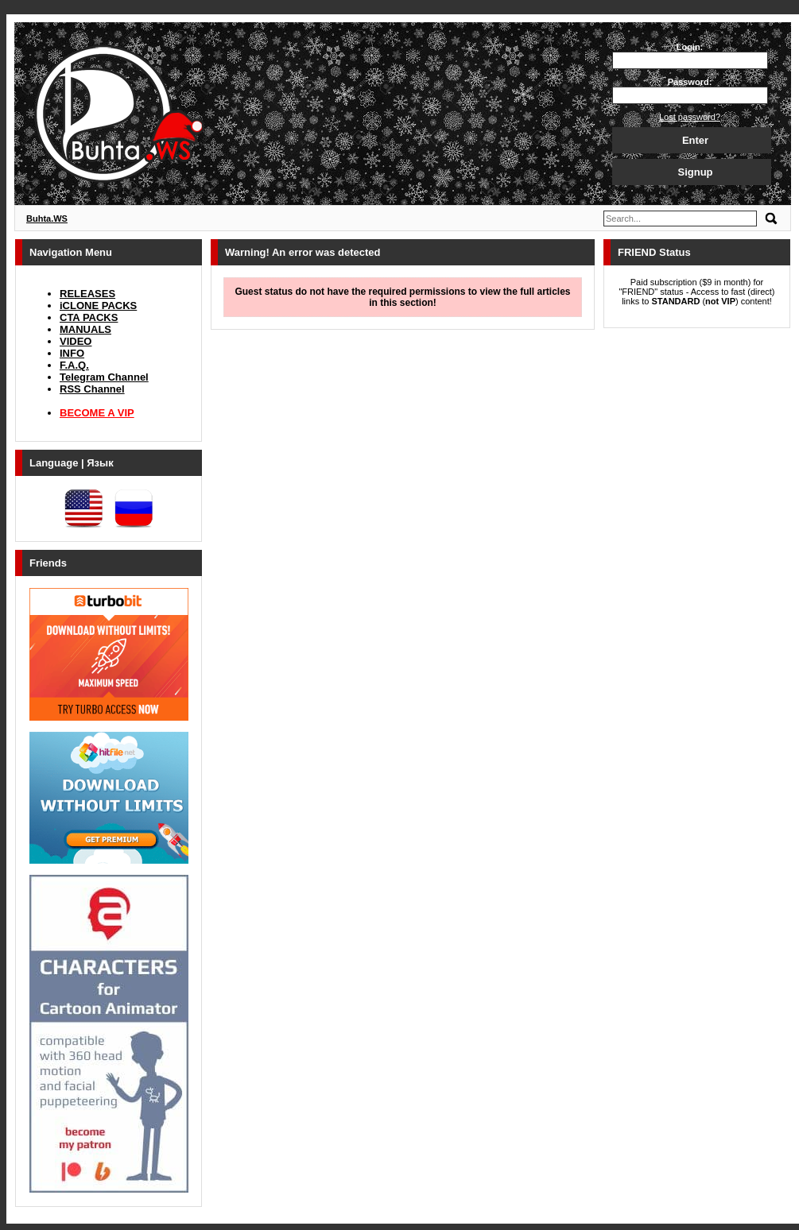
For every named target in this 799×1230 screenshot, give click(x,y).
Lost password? (689, 117)
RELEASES (87, 294)
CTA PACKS (89, 317)
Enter (695, 140)
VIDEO (75, 341)
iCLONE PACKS (98, 305)
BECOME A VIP (97, 413)
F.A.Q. (74, 365)
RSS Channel (92, 389)
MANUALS (85, 329)
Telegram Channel (104, 377)
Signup (694, 172)
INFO (72, 353)
